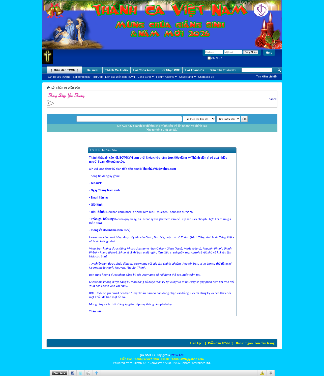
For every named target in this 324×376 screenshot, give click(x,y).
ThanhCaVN (275, 99)
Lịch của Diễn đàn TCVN (120, 76)
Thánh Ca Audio (116, 70)
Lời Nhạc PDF (170, 70)
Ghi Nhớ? (214, 58)
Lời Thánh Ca (194, 70)
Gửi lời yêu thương (59, 76)
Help (269, 52)
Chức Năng (186, 76)
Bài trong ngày (81, 76)
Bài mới (92, 70)
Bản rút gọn (244, 343)
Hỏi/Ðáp (98, 76)
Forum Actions (165, 76)
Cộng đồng (144, 76)
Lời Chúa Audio (144, 70)
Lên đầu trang (265, 343)
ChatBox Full (206, 76)
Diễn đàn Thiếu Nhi (223, 70)
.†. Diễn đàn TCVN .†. (219, 343)
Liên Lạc (196, 343)
